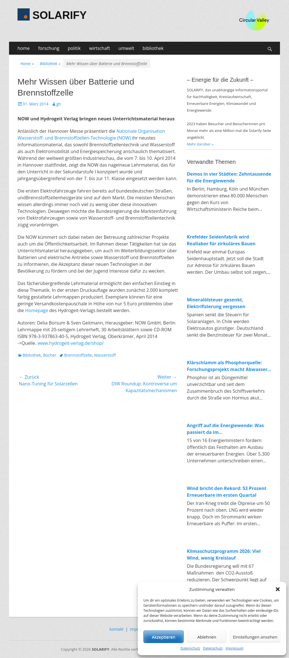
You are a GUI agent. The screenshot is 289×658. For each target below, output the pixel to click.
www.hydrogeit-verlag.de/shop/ (71, 343)
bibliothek (153, 48)
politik (74, 48)
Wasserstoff (105, 355)
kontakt (116, 629)
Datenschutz (190, 648)
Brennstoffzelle (78, 355)
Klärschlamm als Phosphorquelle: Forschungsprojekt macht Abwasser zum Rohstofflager (227, 366)
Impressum (234, 648)
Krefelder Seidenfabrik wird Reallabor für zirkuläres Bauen (221, 240)
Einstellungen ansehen (255, 637)
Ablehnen (206, 637)
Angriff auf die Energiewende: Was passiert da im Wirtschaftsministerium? (225, 429)
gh (58, 104)
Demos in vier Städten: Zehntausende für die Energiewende (229, 177)
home (23, 48)
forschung (48, 48)
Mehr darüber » (200, 144)
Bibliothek (50, 64)
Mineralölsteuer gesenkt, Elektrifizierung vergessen (216, 303)
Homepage (36, 310)
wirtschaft (99, 48)
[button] (278, 589)
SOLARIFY (59, 15)
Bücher (49, 355)
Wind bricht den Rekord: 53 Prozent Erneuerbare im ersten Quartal (226, 491)
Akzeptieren (163, 637)
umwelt (126, 48)
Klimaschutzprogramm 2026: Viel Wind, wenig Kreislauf (224, 554)
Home (27, 64)
